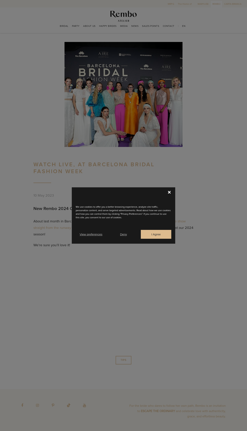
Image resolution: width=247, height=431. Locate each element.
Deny (123, 234)
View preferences (91, 234)
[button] (169, 192)
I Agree (156, 234)
